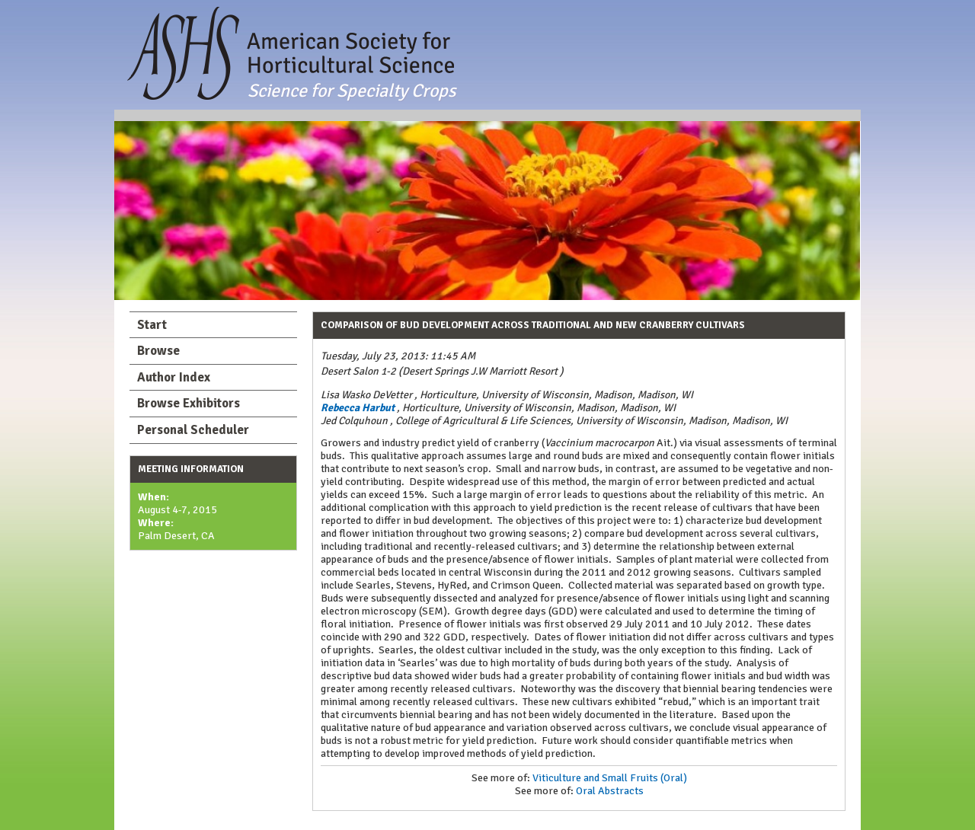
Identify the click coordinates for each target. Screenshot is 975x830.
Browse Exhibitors (188, 403)
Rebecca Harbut (358, 407)
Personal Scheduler (193, 430)
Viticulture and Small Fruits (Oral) (609, 777)
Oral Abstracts (610, 790)
